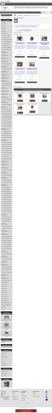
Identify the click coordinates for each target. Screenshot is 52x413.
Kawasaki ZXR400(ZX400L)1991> (6, 253)
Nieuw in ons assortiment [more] (6, 313)
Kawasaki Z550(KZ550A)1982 (6, 195)
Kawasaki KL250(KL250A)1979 (6, 111)
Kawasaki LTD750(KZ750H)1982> (6, 150)
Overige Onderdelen (4, 292)
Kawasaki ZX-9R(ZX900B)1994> (6, 246)
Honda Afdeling (3, 31)
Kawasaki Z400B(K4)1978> (5, 187)
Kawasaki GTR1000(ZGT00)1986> (4, 107)
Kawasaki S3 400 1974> (5, 156)
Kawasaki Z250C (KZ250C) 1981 (6, 182)
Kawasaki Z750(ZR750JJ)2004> (6, 205)
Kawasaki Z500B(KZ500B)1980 (6, 193)
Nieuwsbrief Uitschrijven (15, 399)
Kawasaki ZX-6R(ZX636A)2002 (6, 242)
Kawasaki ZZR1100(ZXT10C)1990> (4, 261)
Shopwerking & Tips (4, 373)
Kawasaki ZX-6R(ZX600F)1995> (6, 238)
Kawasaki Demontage (27, 15)
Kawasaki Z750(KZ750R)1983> (6, 203)
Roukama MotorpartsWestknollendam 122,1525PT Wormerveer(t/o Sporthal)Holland (6, 398)
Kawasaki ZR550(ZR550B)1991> (6, 226)
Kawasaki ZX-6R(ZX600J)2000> (6, 240)
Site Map (2, 361)
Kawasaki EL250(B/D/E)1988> (6, 41)
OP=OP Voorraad (4, 296)
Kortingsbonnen (3, 363)
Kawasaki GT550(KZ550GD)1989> (4, 102)
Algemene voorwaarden (4, 357)
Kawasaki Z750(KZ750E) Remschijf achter (20, 69)
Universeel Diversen (4, 300)
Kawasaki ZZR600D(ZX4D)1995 (6, 272)
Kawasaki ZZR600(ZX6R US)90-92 (6, 269)
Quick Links (4, 12)
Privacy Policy (23, 397)
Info (10, 12)
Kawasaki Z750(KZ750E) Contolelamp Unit (20, 43)
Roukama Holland (25, 407)
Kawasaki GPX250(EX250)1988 (6, 49)
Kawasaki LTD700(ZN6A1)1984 (6, 148)
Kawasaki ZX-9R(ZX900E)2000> (6, 248)
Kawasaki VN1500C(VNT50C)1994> (4, 167)
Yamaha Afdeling (3, 286)
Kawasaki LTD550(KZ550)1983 (6, 142)
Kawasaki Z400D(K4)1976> (5, 189)
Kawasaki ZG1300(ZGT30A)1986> (4, 214)
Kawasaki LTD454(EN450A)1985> (4, 140)
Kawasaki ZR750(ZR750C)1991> (6, 228)
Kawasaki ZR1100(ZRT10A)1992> (4, 224)
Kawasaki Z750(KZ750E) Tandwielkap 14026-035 (32, 69)
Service (13, 12)
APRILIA (6, 342)
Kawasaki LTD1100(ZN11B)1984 (6, 135)
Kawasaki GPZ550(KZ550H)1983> (4, 81)
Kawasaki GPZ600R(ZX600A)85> (6, 85)
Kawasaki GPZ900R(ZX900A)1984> (4, 94)
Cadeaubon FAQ (14, 396)
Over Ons (16, 12)
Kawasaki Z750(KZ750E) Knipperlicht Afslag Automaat (44, 43)
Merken (8, 12)
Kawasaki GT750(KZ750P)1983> (6, 104)
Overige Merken (3, 290)
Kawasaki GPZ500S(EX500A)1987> (4, 71)
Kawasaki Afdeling (19, 15)
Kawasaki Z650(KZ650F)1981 (6, 199)
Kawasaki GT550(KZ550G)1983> (6, 99)
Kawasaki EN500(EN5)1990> (6, 43)
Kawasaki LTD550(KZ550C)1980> (6, 144)
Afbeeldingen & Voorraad (4, 371)
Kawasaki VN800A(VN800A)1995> (4, 172)
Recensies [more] (6, 345)
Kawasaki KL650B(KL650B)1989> (6, 113)
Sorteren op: (18, 30)
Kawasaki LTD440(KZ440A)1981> (6, 137)
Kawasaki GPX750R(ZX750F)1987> (4, 55)
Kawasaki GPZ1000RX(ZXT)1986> (4, 58)
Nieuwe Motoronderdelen (36, 396)
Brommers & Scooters (4, 298)
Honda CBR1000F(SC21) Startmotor (6, 318)
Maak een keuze (6, 341)
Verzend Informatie (24, 395)
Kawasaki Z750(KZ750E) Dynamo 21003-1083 (32, 43)
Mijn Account (23, 400)
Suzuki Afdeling (3, 284)
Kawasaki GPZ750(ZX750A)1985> (4, 88)
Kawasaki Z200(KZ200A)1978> (6, 180)
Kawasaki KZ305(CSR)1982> (6, 131)
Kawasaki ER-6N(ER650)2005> (6, 47)
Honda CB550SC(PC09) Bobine (6, 333)
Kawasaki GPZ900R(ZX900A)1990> (4, 97)
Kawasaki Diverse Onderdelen (6, 280)
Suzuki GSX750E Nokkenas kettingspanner (6, 325)
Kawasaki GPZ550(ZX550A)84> (6, 83)
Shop (1, 12)
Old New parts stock (4, 294)
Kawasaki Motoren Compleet (5, 35)
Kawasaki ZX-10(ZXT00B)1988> (6, 236)
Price (20, 34)
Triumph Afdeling (3, 288)
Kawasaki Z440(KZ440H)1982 (6, 191)
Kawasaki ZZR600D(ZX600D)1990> (4, 275)
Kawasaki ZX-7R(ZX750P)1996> (6, 244)
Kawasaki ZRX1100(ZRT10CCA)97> (4, 231)
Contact (2, 359)
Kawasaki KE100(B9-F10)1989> (6, 109)
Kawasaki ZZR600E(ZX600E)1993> (4, 278)
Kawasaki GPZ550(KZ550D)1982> (4, 77)
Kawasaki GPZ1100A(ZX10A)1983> (4, 61)
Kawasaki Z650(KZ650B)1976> (6, 197)
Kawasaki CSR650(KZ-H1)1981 (6, 39)
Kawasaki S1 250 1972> (5, 154)
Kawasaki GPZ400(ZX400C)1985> (4, 66)
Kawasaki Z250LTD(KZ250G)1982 (4, 185)
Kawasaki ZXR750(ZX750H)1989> (4, 256)
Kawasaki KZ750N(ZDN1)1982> (6, 133)
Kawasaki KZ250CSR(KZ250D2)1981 (5, 129)
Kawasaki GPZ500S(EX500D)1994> (4, 74)
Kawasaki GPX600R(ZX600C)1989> (4, 52)
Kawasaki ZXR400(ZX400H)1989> (4, 251)
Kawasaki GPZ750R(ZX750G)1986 (4, 91)
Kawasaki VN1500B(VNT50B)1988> (4, 164)
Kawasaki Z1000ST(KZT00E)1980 (4, 178)
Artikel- (17, 34)
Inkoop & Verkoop (3, 375)
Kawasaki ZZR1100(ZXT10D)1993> (4, 264)
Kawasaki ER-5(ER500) (5, 45)
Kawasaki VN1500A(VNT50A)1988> (4, 161)
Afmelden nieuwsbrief (4, 365)
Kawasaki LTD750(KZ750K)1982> (6, 152)
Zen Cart (32, 407)
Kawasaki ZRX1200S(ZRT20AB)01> (4, 234)
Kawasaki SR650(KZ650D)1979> (6, 158)
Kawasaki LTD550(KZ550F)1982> (6, 146)
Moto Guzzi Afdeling (4, 282)
